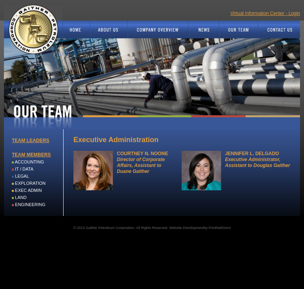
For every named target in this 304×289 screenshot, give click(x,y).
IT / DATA (24, 169)
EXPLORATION (30, 183)
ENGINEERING (30, 204)
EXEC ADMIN (28, 190)
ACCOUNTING (29, 162)
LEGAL (22, 176)
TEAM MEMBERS (31, 155)
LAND (20, 197)
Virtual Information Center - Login (265, 13)
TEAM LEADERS (30, 140)
